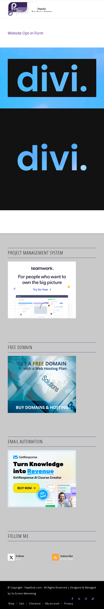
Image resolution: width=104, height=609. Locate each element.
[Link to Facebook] (72, 598)
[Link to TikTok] (92, 598)
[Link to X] (79, 598)
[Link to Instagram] (86, 598)
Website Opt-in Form (25, 33)
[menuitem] (11, 603)
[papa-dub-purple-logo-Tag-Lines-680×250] (43, 9)
